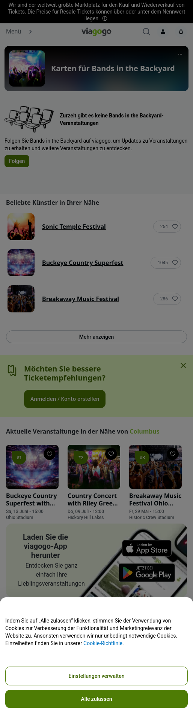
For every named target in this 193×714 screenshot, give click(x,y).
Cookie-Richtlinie (102, 643)
